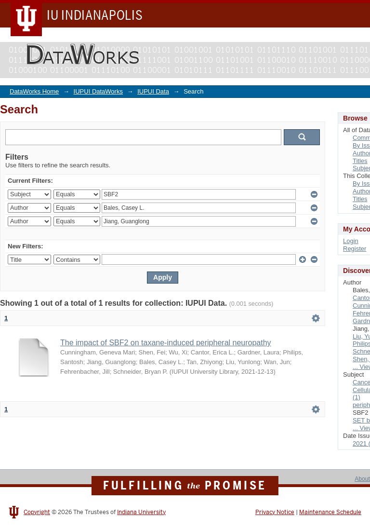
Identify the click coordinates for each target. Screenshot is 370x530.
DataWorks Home (34, 91)
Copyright (37, 512)
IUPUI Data (153, 91)
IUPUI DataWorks (98, 91)
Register (354, 248)
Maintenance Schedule (330, 512)
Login (350, 241)
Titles (360, 160)
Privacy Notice (274, 512)
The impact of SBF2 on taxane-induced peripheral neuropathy (165, 343)
